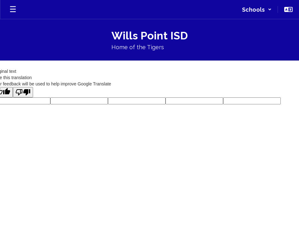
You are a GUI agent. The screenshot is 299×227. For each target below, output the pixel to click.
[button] (257, 9)
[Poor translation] (23, 92)
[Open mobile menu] (12, 9)
